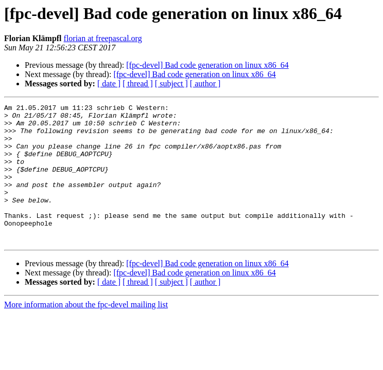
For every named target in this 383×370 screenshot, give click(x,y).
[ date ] (108, 83)
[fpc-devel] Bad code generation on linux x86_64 (207, 65)
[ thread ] (138, 83)
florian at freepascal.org (103, 38)
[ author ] (205, 83)
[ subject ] (171, 83)
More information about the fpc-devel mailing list (86, 332)
